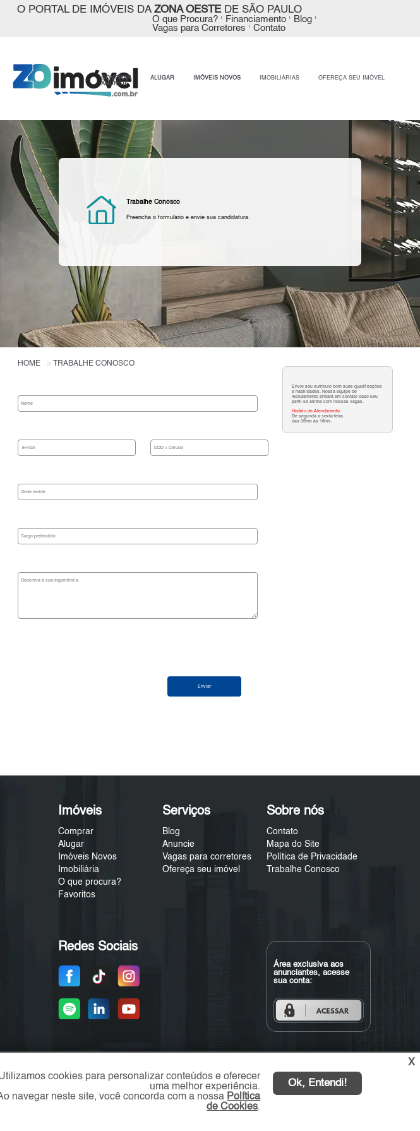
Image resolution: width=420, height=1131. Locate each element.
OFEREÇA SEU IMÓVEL (351, 78)
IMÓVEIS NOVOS (217, 78)
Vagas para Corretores (199, 28)
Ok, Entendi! (317, 1083)
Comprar (75, 831)
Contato (269, 28)
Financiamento (255, 19)
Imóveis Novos (87, 857)
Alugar (71, 844)
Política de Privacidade (312, 857)
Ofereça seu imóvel (201, 869)
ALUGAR (162, 78)
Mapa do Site (293, 844)
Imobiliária (78, 869)
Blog (303, 19)
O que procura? (89, 882)
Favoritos (76, 894)
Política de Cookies (233, 1102)
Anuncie (178, 844)
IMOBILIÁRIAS (279, 78)
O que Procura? (185, 19)
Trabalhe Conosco (303, 869)
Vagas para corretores (206, 857)
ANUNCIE (114, 84)
